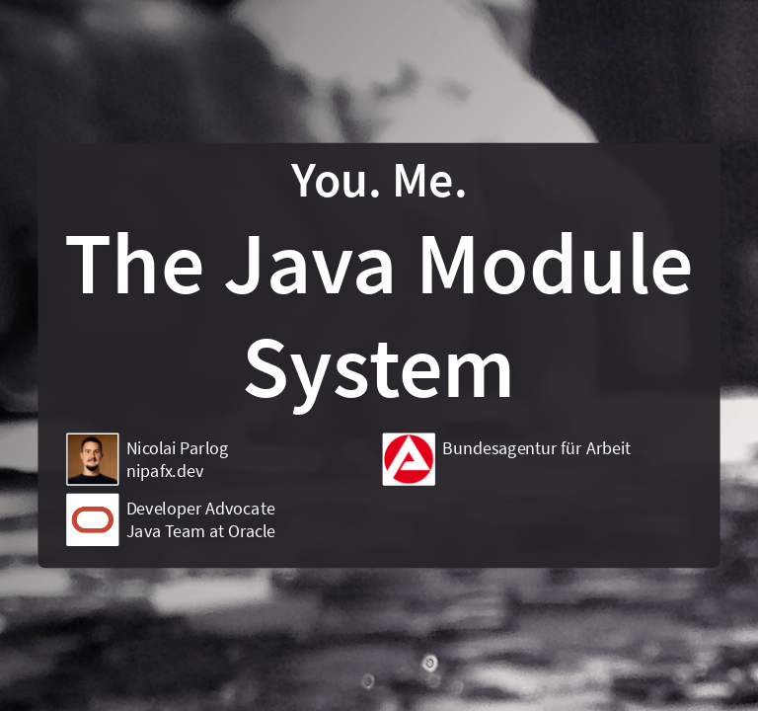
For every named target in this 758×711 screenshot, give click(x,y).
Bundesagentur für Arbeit (536, 447)
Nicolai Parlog (177, 447)
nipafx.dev (164, 470)
